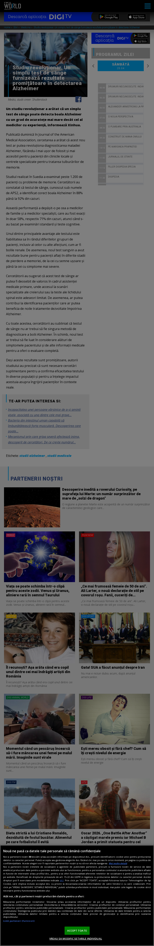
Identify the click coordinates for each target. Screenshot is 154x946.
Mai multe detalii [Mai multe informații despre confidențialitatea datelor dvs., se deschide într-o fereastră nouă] (118, 863)
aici (62, 880)
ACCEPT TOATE (77, 930)
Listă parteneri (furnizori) (18, 920)
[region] (77, 895)
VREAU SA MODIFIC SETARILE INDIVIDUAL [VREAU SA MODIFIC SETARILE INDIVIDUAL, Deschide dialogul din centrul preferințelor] (75, 938)
